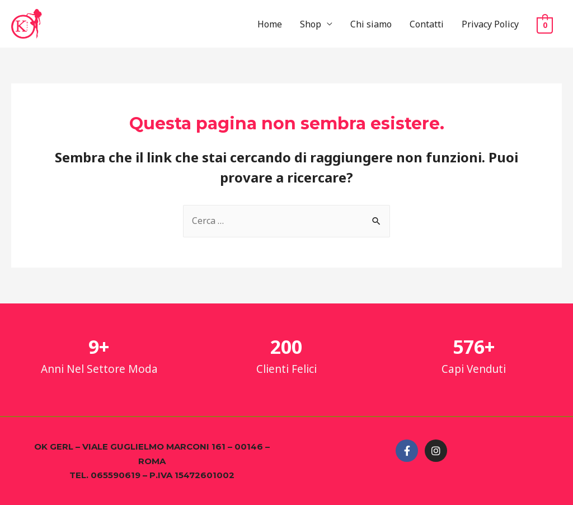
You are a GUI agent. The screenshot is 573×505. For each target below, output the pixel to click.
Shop (310, 24)
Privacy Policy (490, 24)
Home (269, 24)
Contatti (427, 24)
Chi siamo (371, 24)
